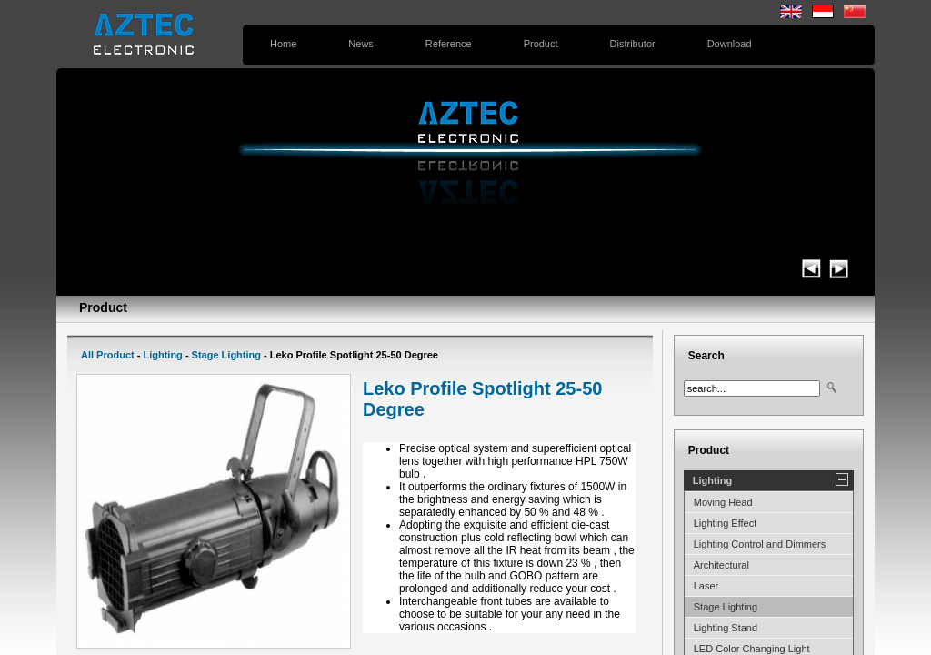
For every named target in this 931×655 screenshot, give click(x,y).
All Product (108, 354)
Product (541, 43)
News (361, 43)
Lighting (162, 354)
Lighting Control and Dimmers (760, 544)
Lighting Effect (725, 523)
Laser (706, 585)
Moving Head (723, 502)
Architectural (721, 564)
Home (283, 43)
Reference (448, 43)
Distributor (633, 43)
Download (729, 43)
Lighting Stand (725, 627)
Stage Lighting (226, 354)
